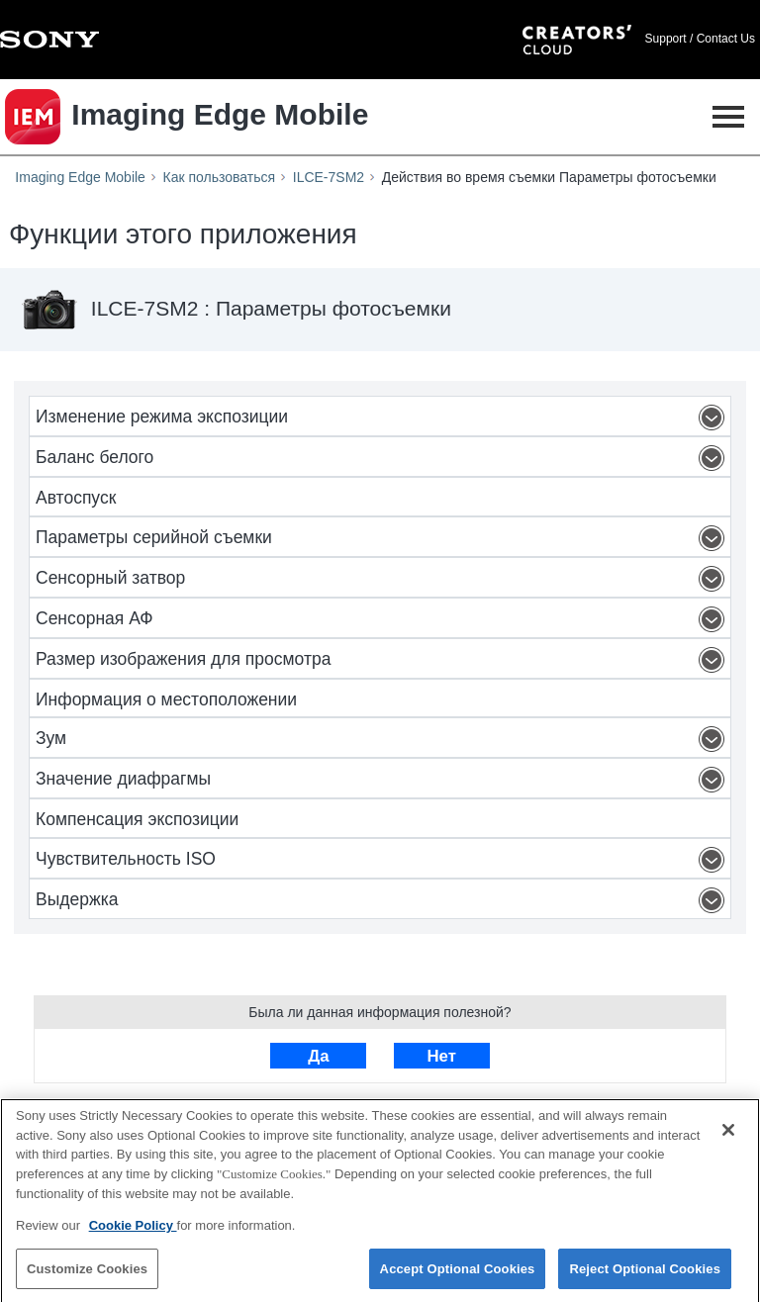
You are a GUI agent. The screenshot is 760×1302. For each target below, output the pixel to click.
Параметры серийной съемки (383, 538)
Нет (441, 1056)
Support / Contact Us (700, 39)
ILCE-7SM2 (328, 177)
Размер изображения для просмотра (383, 660)
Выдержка (383, 900)
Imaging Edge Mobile (80, 177)
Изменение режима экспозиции (383, 417)
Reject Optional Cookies (644, 1273)
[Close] (728, 1136)
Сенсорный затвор (383, 579)
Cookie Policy (133, 1230)
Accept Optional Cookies (457, 1273)
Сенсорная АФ (383, 619)
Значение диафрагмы (383, 779)
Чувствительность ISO (383, 860)
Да (318, 1056)
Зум (383, 739)
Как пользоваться (219, 177)
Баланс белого (383, 458)
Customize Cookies (87, 1273)
